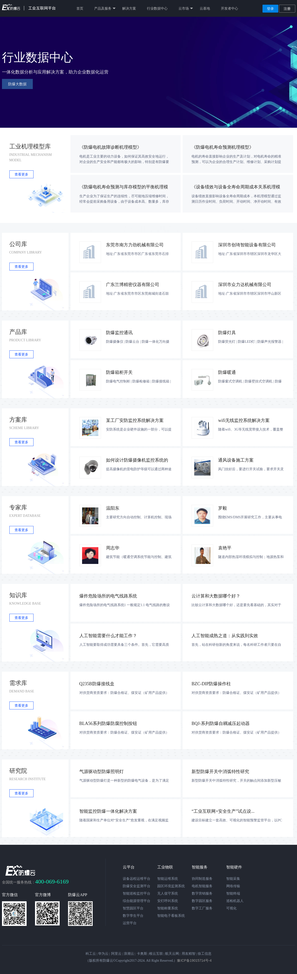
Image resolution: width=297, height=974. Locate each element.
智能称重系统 (167, 908)
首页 (79, 8)
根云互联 (156, 954)
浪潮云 (129, 954)
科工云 (91, 954)
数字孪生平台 (133, 916)
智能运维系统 (167, 879)
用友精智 (188, 954)
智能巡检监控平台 (136, 893)
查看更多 (21, 174)
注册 (287, 9)
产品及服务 (105, 8)
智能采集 (233, 879)
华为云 (103, 954)
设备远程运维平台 (136, 879)
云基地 (205, 8)
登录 (270, 9)
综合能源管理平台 (136, 901)
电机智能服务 (202, 886)
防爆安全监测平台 (136, 886)
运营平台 (130, 923)
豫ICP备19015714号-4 (194, 960)
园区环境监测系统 (171, 886)
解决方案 (129, 8)
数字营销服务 (202, 893)
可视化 (231, 908)
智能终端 (233, 893)
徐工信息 (204, 954)
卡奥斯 (142, 954)
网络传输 (233, 886)
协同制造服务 (202, 879)
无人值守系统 (167, 893)
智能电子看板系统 (171, 916)
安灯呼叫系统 (167, 901)
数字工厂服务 (202, 908)
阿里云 (116, 954)
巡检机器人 (235, 901)
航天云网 (172, 954)
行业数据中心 (157, 8)
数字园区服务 (202, 901)
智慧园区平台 (133, 908)
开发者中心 (229, 8)
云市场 (185, 8)
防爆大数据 (17, 84)
